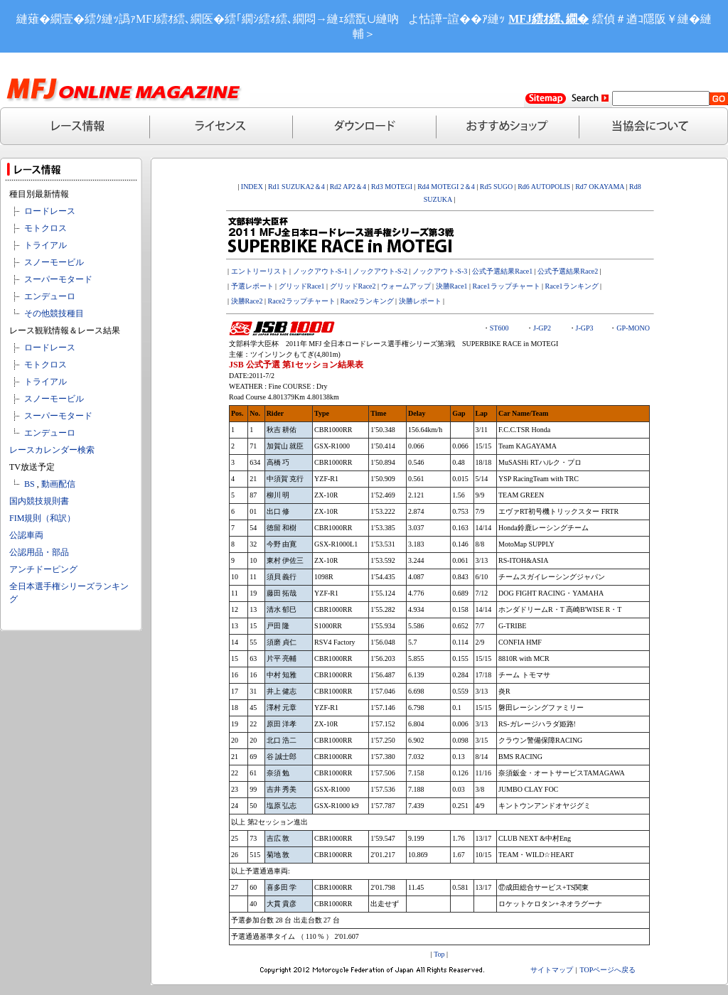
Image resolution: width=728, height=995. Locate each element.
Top (439, 954)
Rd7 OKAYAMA (599, 186)
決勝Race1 (452, 286)
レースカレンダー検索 (52, 450)
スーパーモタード (58, 279)
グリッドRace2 (353, 286)
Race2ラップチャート (302, 301)
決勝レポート (420, 301)
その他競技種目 (54, 313)
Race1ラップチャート (506, 286)
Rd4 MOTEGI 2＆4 (446, 186)
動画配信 (58, 484)
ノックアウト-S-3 (439, 271)
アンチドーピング (43, 569)
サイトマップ (551, 970)
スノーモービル (54, 262)
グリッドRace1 (302, 286)
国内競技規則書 (39, 501)
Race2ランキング (367, 301)
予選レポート (252, 286)
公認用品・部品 (39, 552)
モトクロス (45, 228)
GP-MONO (633, 328)
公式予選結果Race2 (567, 271)
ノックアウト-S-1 (320, 271)
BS (29, 484)
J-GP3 (585, 328)
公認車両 (26, 535)
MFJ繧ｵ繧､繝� (548, 19)
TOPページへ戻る (608, 970)
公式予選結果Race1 (502, 271)
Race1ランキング (572, 286)
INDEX (252, 186)
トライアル (45, 245)
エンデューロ (49, 296)
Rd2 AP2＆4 (347, 186)
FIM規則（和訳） (42, 518)
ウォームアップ (406, 286)
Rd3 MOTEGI (391, 186)
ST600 (499, 328)
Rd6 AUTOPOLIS (544, 186)
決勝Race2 (247, 301)
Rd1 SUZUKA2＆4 (296, 186)
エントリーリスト (259, 271)
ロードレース (49, 211)
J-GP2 (542, 328)
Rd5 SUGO (497, 186)
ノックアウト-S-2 (380, 271)
